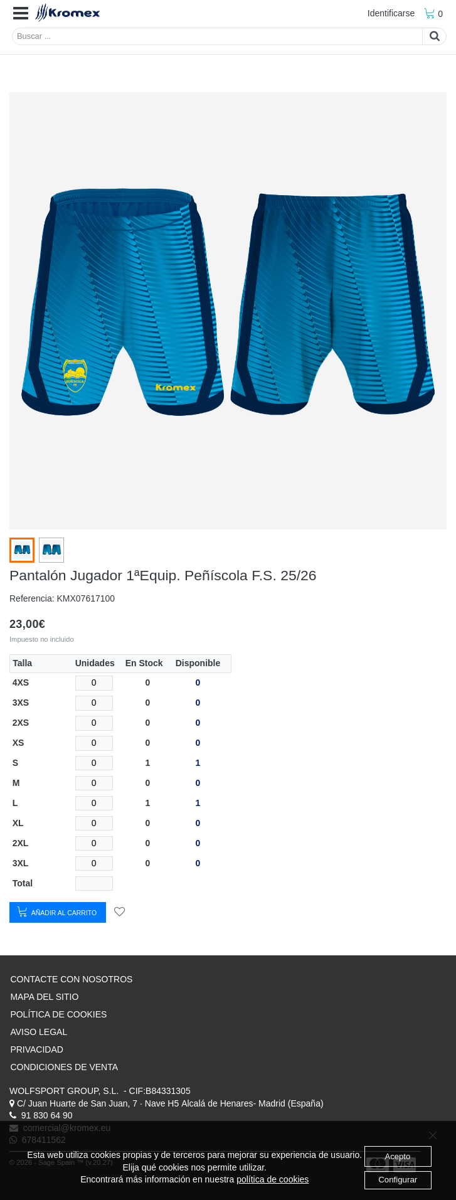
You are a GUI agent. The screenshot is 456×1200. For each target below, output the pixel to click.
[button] (21, 14)
